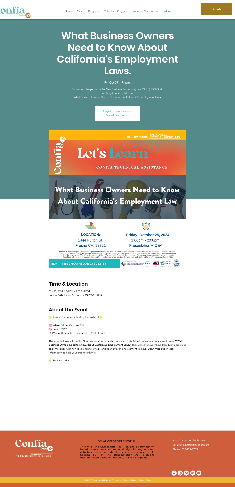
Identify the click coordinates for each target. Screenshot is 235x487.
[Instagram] (180, 473)
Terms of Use (130, 480)
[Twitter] (186, 473)
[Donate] (216, 9)
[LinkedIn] (192, 473)
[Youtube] (198, 473)
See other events (117, 115)
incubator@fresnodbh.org (194, 444)
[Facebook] (174, 473)
